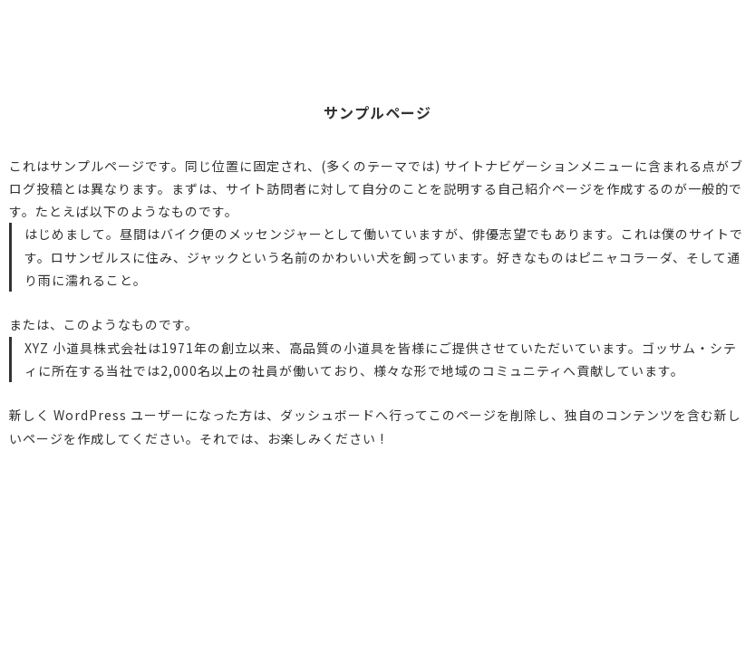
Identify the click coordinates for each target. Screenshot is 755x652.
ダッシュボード (327, 415)
